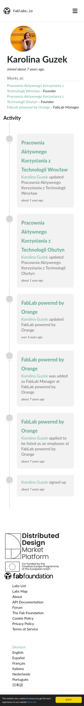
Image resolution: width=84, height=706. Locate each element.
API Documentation (27, 602)
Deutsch (19, 647)
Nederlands (21, 674)
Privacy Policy (23, 623)
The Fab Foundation (28, 613)
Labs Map (20, 591)
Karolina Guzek (34, 176)
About (17, 596)
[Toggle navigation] (75, 10)
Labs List (19, 586)
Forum (17, 607)
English (18, 652)
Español (18, 658)
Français (18, 663)
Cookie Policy (23, 618)
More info (32, 702)
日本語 (17, 685)
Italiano (18, 668)
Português (20, 679)
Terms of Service (25, 629)
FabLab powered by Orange (28, 107)
